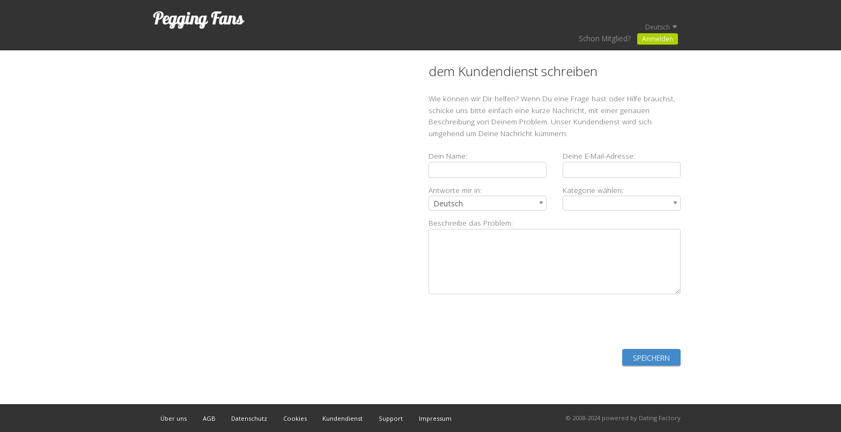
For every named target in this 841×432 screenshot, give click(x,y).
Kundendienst (342, 418)
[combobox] (488, 203)
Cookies (295, 418)
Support (391, 418)
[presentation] (599, 321)
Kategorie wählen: (593, 190)
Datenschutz (249, 418)
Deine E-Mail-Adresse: (599, 156)
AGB (209, 418)
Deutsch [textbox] (448, 203)
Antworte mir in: (455, 190)
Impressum (435, 418)
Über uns (173, 418)
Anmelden (657, 38)
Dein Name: (448, 156)
